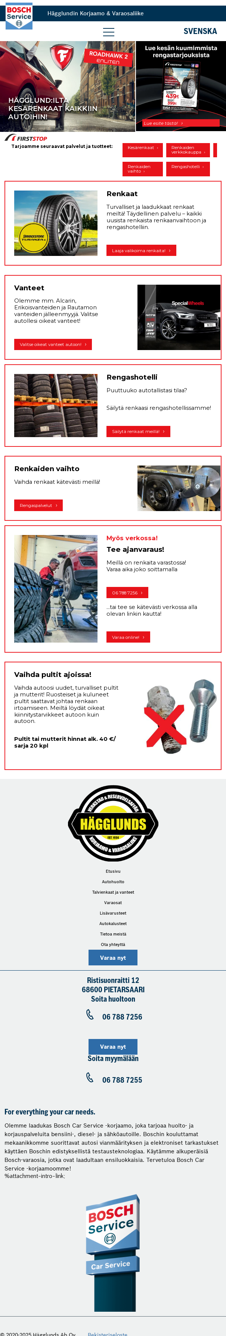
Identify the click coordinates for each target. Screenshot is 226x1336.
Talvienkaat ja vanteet (113, 892)
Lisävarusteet (113, 913)
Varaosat (113, 902)
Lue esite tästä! (161, 123)
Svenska (200, 32)
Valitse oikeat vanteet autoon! (50, 344)
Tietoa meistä (113, 934)
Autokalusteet (113, 923)
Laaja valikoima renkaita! (138, 250)
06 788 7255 (122, 1080)
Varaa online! (125, 637)
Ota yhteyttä (113, 944)
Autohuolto (113, 881)
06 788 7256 (124, 593)
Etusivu (113, 871)
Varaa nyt (113, 957)
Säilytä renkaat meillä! (136, 431)
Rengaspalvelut (36, 505)
